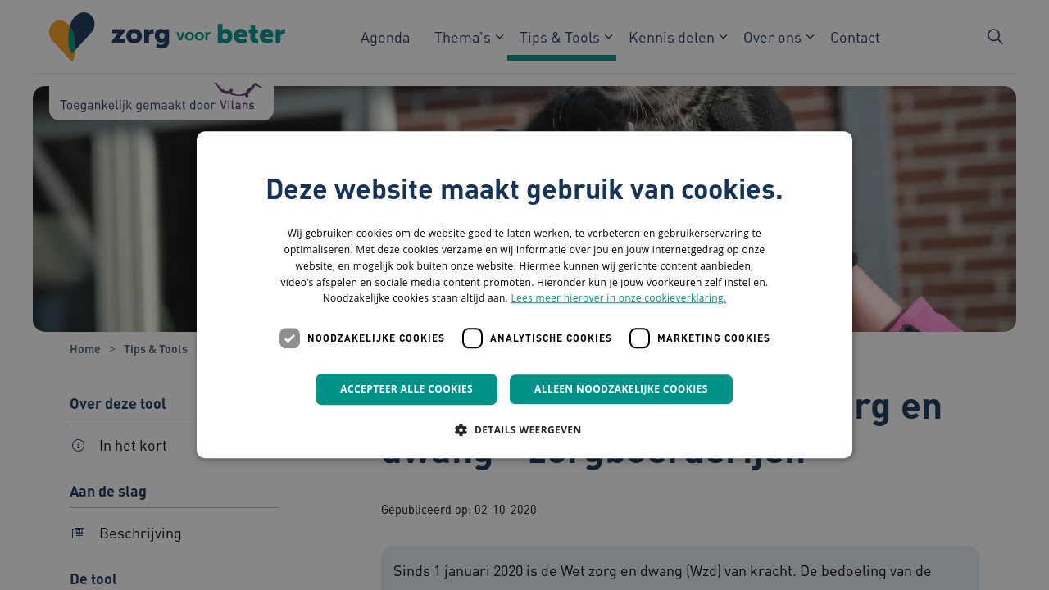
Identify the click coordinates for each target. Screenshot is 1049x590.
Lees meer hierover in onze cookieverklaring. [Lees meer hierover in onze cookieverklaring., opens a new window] (618, 299)
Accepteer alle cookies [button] (406, 389)
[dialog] (524, 295)
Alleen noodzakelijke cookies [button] (621, 389)
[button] (524, 430)
